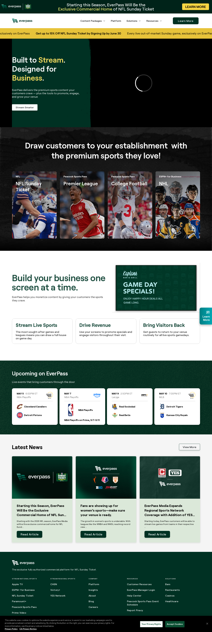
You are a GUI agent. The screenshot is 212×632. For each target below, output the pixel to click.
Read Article (29, 534)
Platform (116, 20)
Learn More (185, 20)
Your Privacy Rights (151, 624)
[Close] (207, 623)
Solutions (132, 20)
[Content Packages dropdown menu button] (104, 21)
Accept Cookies (175, 624)
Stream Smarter (25, 107)
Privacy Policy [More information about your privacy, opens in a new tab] (11, 629)
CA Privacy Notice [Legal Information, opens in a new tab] (28, 629)
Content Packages (91, 20)
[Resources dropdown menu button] (161, 21)
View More (189, 447)
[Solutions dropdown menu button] (140, 21)
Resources (152, 20)
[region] (106, 624)
